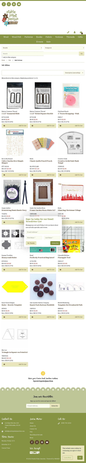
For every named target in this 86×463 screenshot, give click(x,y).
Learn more (67, 457)
